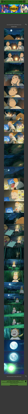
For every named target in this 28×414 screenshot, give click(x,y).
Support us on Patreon (14, 385)
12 (20, 24)
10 (17, 24)
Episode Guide (14, 26)
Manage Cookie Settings (14, 381)
